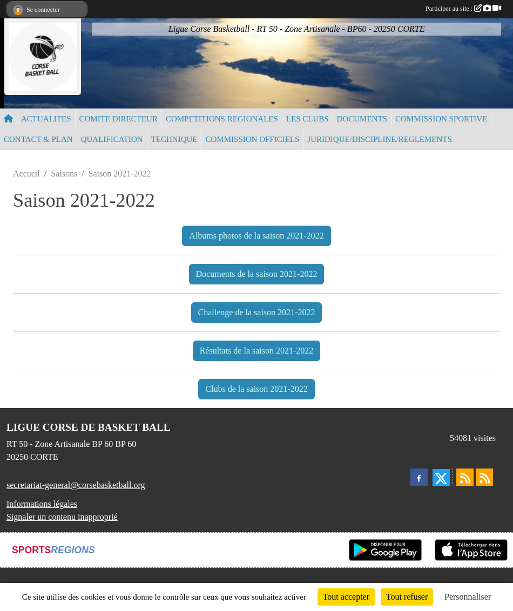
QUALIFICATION (112, 139)
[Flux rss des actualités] (465, 477)
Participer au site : (463, 8)
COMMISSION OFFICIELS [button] (253, 139)
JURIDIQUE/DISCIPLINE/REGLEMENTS (379, 139)
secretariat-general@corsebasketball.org (75, 485)
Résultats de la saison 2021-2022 (257, 350)
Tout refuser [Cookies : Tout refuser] (407, 596)
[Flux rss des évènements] (484, 477)
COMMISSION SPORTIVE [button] (441, 118)
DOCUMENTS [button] (362, 118)
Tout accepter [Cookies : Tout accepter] (346, 596)
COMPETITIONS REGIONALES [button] (222, 118)
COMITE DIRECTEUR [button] (118, 118)
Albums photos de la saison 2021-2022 (256, 235)
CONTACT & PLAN (38, 139)
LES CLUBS (307, 118)
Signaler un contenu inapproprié (62, 516)
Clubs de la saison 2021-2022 (256, 388)
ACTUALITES (46, 118)
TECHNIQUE (174, 139)
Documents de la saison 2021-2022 (257, 274)
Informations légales (41, 503)
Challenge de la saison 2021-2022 (256, 312)
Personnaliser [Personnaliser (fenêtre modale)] (467, 596)
